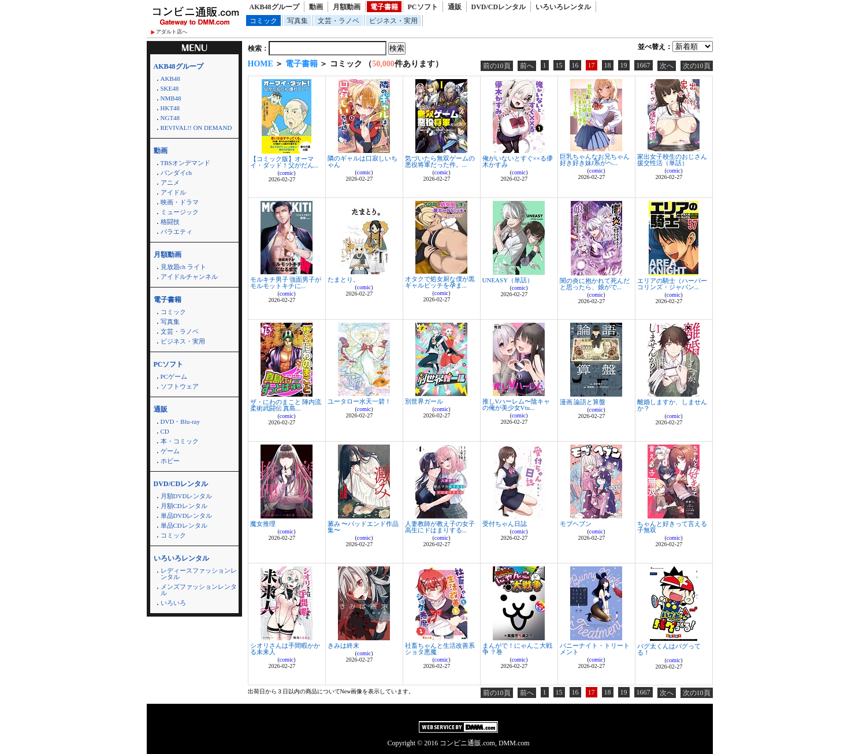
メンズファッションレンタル (199, 589)
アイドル (173, 192)
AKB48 (170, 78)
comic (286, 173)
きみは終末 (343, 645)
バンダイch (176, 172)
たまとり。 (343, 279)
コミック (263, 21)
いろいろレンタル (563, 7)
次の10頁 (697, 66)
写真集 (297, 21)
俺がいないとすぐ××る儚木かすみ (517, 161)
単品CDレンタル (184, 525)
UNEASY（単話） (508, 280)
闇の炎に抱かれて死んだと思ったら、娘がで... (595, 283)
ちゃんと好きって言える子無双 (672, 526)
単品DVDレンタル (187, 515)
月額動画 (346, 7)
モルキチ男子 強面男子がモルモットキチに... (286, 282)
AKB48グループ (274, 7)
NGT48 (170, 117)
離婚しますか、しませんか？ (672, 405)
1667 (643, 65)
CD (165, 431)
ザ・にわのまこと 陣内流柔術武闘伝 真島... (286, 405)
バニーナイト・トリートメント (595, 648)
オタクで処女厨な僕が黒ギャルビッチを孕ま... (440, 282)
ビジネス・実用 (393, 21)
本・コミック (180, 441)
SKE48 (170, 88)
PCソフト (423, 7)
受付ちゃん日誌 (504, 523)
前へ (527, 66)
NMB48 (171, 98)
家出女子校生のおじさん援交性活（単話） (672, 159)
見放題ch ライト (183, 266)
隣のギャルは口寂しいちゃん (362, 161)
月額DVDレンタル (187, 495)
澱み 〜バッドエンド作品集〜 (363, 526)
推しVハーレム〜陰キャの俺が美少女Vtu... (516, 404)
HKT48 (170, 107)
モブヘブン (576, 523)
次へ (667, 66)
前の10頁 (497, 66)
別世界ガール (424, 401)
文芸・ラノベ (338, 21)
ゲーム (170, 450)
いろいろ (173, 602)
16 (575, 65)
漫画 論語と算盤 (583, 401)
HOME (260, 63)
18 (607, 65)
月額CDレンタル (184, 505)
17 (591, 65)
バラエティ (176, 231)
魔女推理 (263, 523)
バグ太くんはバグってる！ (669, 649)
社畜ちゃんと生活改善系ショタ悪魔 (440, 648)
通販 (455, 7)
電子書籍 (384, 7)
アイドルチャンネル (189, 276)
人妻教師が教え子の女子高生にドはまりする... (440, 526)
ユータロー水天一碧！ (359, 401)
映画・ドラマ (180, 202)
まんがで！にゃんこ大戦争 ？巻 (517, 648)
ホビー (170, 460)
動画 (316, 7)
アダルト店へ (171, 32)
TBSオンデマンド (185, 162)
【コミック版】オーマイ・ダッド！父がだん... (284, 162)
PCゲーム (174, 376)
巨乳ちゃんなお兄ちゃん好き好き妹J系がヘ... (595, 159)
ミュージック (180, 211)
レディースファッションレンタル (199, 573)
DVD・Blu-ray (180, 421)
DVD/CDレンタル (498, 7)
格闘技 (170, 221)
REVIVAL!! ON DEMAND (196, 127)
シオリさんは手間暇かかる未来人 (285, 648)
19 (623, 65)
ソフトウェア (180, 386)
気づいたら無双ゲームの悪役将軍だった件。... (440, 161)
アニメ (170, 182)
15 (559, 65)
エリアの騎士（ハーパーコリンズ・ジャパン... (672, 283)
